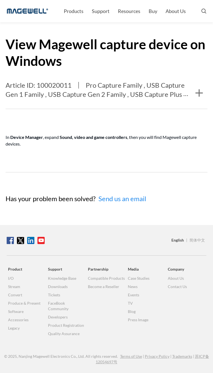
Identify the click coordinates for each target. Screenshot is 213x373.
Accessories (18, 319)
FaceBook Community (58, 306)
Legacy (14, 328)
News (133, 286)
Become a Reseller (103, 286)
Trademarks (182, 356)
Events (133, 294)
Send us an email (122, 199)
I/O (11, 278)
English (177, 240)
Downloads (58, 286)
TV (130, 303)
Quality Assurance (64, 333)
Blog (132, 311)
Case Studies (138, 278)
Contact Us (177, 286)
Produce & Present (24, 303)
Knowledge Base (62, 278)
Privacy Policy (157, 356)
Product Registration (66, 325)
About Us (176, 11)
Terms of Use (131, 356)
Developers (58, 317)
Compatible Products (106, 278)
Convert (15, 294)
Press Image (138, 319)
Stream (14, 286)
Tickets (54, 294)
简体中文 (197, 240)
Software (16, 311)
